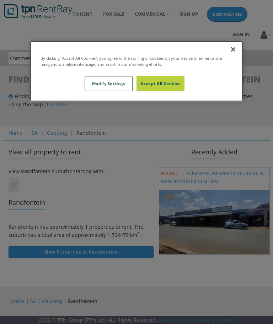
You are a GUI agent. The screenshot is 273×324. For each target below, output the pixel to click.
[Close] (233, 49)
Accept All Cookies (160, 83)
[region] (136, 71)
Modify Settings (108, 83)
